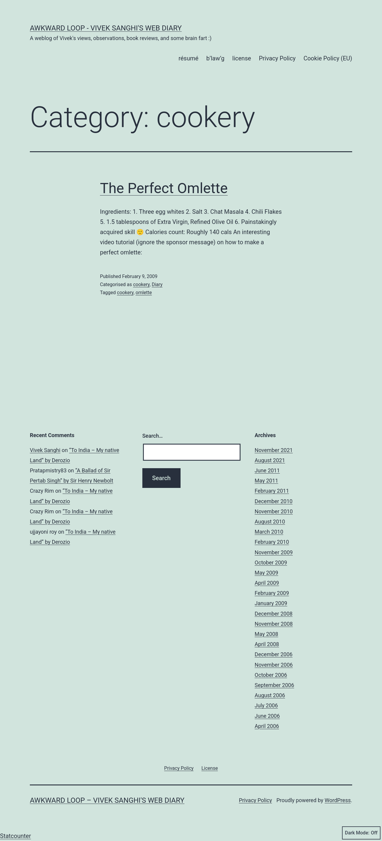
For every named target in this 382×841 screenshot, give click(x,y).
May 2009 (266, 573)
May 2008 (266, 634)
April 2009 (267, 583)
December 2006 (273, 654)
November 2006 (274, 665)
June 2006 (267, 716)
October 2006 (271, 675)
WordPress (338, 800)
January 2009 (271, 603)
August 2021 (270, 460)
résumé (188, 58)
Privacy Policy (277, 58)
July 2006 (266, 705)
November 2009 (274, 552)
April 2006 (267, 726)
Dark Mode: (361, 833)
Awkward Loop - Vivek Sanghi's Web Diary (106, 28)
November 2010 (274, 511)
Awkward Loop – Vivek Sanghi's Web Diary (107, 800)
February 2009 (272, 593)
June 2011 (267, 470)
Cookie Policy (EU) (328, 58)
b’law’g (215, 58)
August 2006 (270, 695)
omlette (143, 292)
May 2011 (266, 480)
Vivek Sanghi (45, 450)
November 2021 (274, 450)
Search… (152, 436)
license (241, 58)
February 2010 (272, 542)
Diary (157, 284)
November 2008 (274, 624)
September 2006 (274, 685)
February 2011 (272, 491)
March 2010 (269, 532)
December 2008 (273, 613)
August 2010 (270, 521)
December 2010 (273, 501)
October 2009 (271, 562)
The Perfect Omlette (164, 188)
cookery (141, 284)
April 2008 (267, 644)
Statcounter (15, 836)
